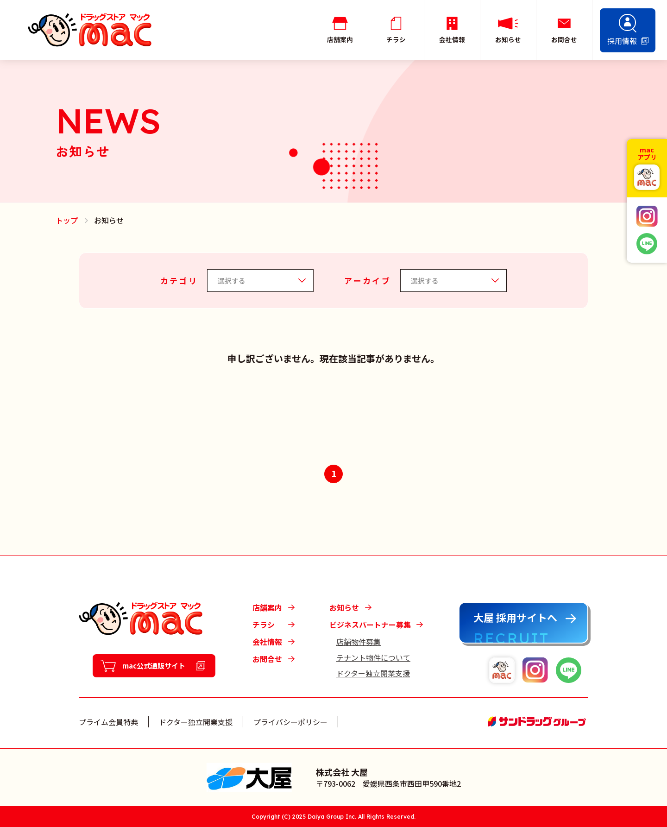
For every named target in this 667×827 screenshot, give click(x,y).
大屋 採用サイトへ (515, 617)
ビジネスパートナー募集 (370, 624)
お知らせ (344, 607)
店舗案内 (267, 607)
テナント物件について (373, 657)
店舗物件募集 (358, 641)
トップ (67, 220)
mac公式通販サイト (154, 666)
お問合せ (267, 658)
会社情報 (267, 641)
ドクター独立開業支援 (373, 673)
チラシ (263, 624)
